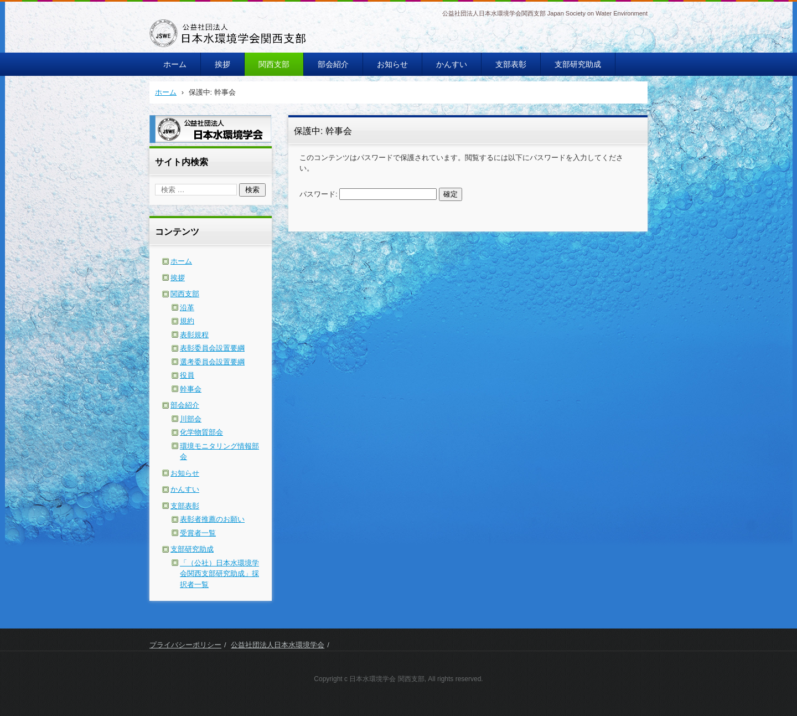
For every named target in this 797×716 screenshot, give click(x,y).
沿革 (187, 307)
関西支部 (273, 64)
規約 (187, 321)
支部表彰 (510, 64)
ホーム (175, 64)
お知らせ (392, 64)
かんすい (451, 64)
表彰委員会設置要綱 (212, 348)
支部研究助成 (578, 64)
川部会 (190, 419)
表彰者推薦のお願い (212, 519)
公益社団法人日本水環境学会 (277, 645)
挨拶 (222, 64)
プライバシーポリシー (185, 645)
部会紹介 (333, 64)
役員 (187, 375)
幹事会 (190, 389)
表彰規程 (194, 335)
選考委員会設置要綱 (212, 362)
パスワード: (368, 194)
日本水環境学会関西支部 (204, 54)
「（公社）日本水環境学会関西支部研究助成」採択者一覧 (219, 574)
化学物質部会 (201, 432)
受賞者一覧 (198, 533)
